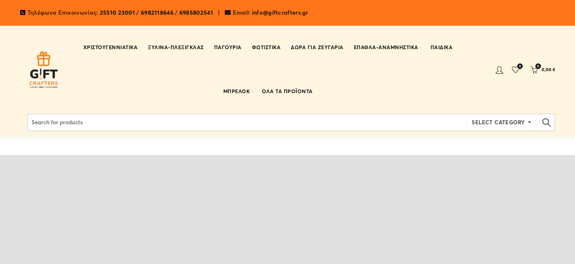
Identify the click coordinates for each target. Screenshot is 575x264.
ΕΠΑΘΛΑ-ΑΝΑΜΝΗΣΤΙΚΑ (386, 47)
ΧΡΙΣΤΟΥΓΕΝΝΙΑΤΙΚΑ (110, 47)
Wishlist (519, 66)
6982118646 (157, 13)
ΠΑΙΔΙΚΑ (442, 47)
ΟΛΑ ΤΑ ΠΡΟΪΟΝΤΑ (287, 91)
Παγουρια (228, 47)
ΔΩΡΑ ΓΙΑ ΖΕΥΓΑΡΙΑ (317, 47)
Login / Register (499, 69)
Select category (498, 122)
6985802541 (196, 13)
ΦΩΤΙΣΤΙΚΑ (266, 47)
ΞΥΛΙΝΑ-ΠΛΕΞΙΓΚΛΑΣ (176, 47)
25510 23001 (117, 13)
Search (546, 122)
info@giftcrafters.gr (280, 13)
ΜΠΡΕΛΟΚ (236, 91)
